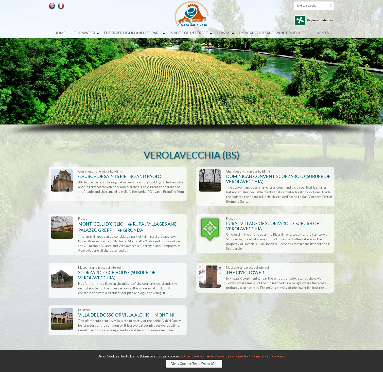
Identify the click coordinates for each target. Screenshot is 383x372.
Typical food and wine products (272, 33)
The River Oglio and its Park (132, 33)
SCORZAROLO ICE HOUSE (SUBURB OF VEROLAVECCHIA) (116, 275)
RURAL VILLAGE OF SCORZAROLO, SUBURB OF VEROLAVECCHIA (272, 226)
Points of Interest (188, 33)
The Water (84, 33)
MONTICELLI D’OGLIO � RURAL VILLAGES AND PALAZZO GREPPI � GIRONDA (127, 227)
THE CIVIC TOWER (245, 272)
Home (60, 33)
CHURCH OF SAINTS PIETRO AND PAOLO (119, 176)
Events (321, 33)
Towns (223, 33)
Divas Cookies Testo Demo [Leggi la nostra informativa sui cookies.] (234, 356)
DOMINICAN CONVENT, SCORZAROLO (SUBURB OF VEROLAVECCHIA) (278, 179)
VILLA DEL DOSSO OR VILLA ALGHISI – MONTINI (126, 315)
